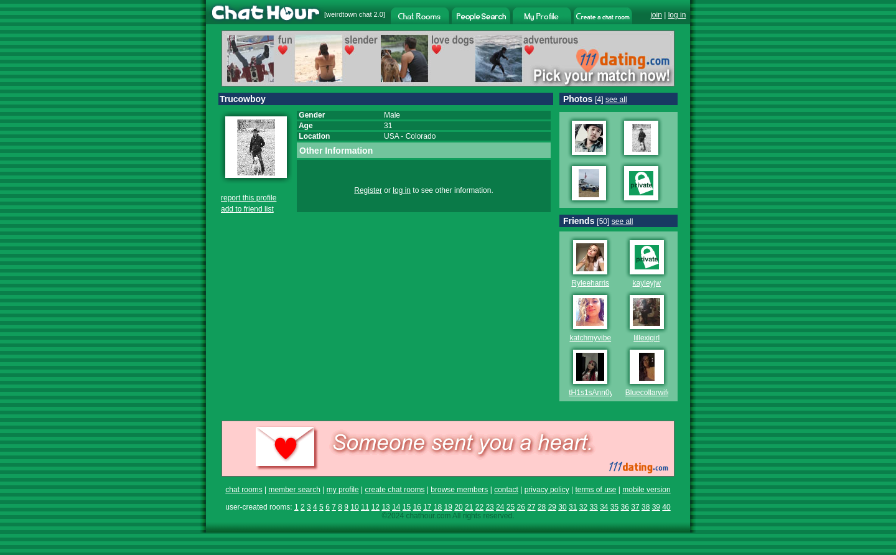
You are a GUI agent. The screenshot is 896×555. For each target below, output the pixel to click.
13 (385, 507)
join (656, 15)
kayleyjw (647, 283)
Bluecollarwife (648, 392)
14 (396, 507)
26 (521, 507)
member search (294, 489)
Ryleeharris (590, 283)
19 (448, 507)
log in (677, 15)
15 (407, 507)
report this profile (248, 198)
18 (438, 507)
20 (458, 507)
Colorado (421, 136)
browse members (459, 489)
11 (365, 507)
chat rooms (243, 489)
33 (593, 507)
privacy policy (547, 489)
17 (427, 507)
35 (614, 507)
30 (562, 507)
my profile (343, 489)
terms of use (595, 489)
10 (354, 507)
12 (375, 507)
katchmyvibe (590, 337)
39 (656, 507)
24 (500, 507)
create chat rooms (394, 489)
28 (542, 507)
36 (625, 507)
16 (417, 507)
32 (583, 507)
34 (604, 507)
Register (368, 190)
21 (469, 507)
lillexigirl (646, 337)
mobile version (646, 489)
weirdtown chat (348, 14)
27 (531, 507)
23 (489, 507)
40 (666, 507)
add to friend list (247, 209)
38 (646, 507)
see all (616, 99)
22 (479, 507)
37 (635, 507)
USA (391, 136)
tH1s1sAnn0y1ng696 (603, 392)
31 (573, 507)
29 (552, 507)
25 (510, 507)
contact (506, 489)
